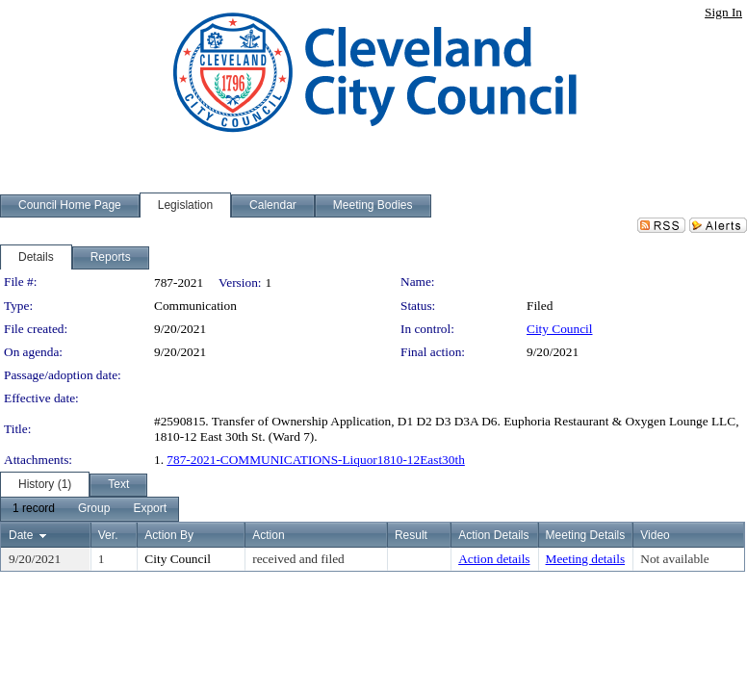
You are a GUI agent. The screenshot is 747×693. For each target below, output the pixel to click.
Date (21, 535)
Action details (493, 559)
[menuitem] (33, 509)
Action (268, 535)
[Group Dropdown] (93, 509)
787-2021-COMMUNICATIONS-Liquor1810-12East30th (316, 459)
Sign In (723, 12)
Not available (674, 559)
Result (411, 535)
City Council (560, 328)
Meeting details (586, 559)
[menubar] (89, 509)
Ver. (108, 535)
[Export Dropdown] (149, 509)
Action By (168, 535)
